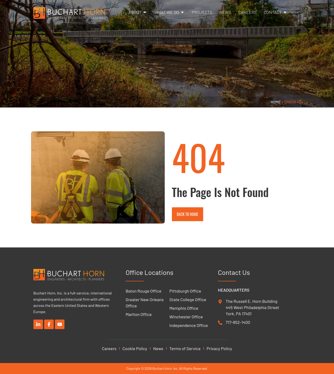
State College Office (188, 299)
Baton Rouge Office (143, 291)
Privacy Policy (219, 348)
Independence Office (189, 325)
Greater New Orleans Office (145, 302)
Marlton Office (139, 314)
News (158, 348)
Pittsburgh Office (185, 291)
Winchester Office (186, 316)
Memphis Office (184, 308)
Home (276, 102)
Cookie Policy (134, 348)
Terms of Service (185, 348)
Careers (109, 348)
